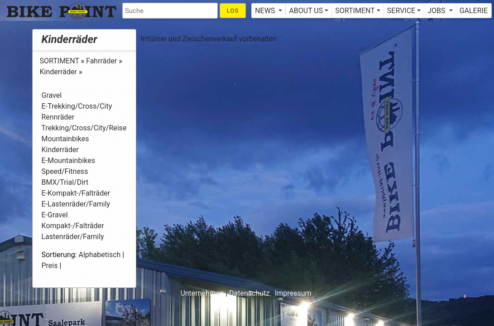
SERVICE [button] (401, 10)
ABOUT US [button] (306, 10)
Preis (50, 265)
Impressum (293, 293)
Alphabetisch (99, 254)
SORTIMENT (60, 61)
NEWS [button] (266, 10)
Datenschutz (249, 293)
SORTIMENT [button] (354, 10)
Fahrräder (102, 61)
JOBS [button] (437, 10)
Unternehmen (202, 293)
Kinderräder (69, 39)
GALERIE (474, 10)
